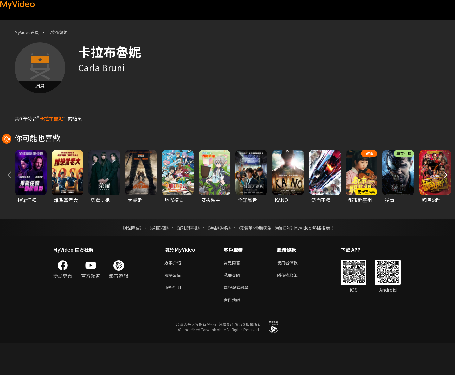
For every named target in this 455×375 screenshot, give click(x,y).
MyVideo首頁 (29, 32)
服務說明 (173, 317)
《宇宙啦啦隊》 (220, 256)
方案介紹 (173, 291)
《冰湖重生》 (120, 256)
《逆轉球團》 (151, 256)
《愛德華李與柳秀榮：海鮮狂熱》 (273, 256)
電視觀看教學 (238, 317)
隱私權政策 (292, 304)
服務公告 (173, 304)
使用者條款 (292, 291)
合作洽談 (233, 331)
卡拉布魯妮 (63, 32)
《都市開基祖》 (185, 256)
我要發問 (233, 304)
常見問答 (233, 291)
